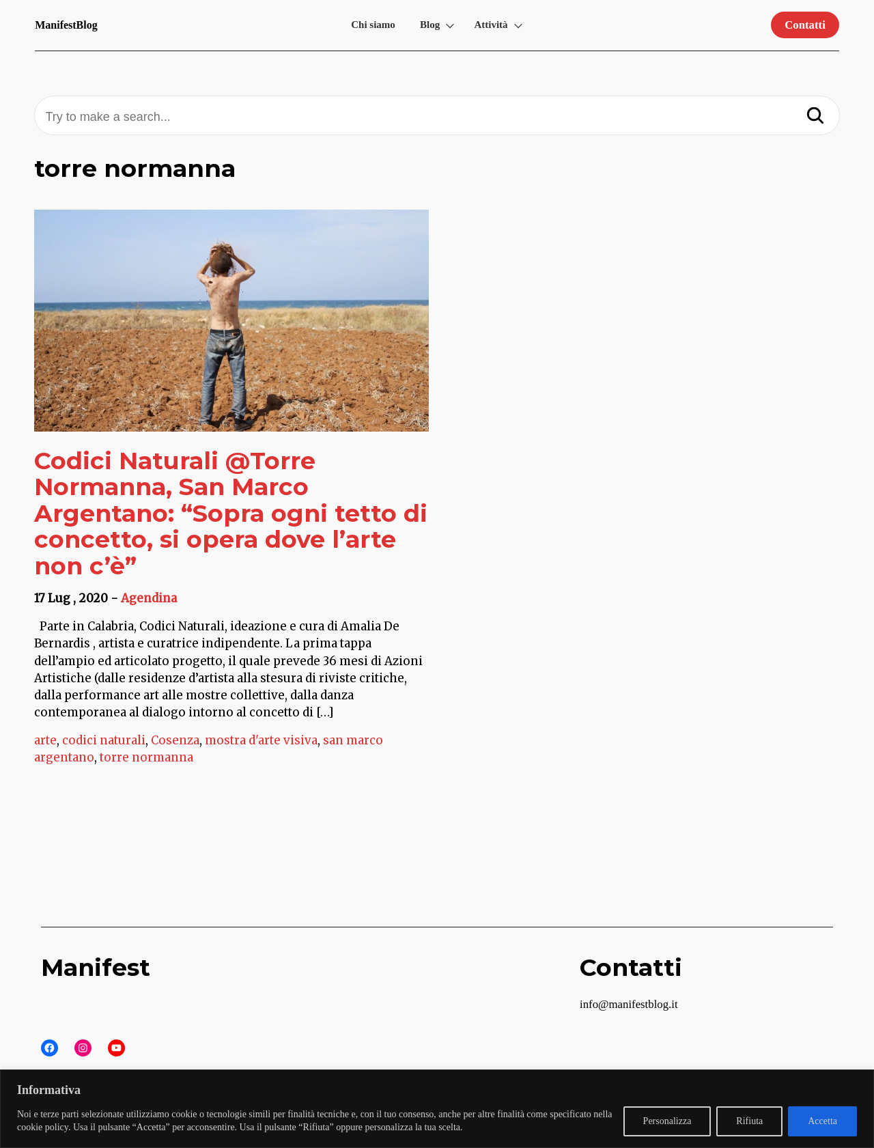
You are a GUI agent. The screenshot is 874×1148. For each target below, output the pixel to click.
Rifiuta (749, 1121)
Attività (490, 24)
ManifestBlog (66, 25)
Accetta (822, 1121)
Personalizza (667, 1121)
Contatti (805, 24)
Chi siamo (373, 24)
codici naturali (103, 740)
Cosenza (175, 740)
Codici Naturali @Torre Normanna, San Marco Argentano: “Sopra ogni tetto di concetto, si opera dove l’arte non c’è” (230, 513)
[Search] (815, 116)
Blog (430, 24)
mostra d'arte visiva (261, 740)
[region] (437, 1108)
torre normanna (146, 757)
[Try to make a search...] (436, 117)
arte (45, 740)
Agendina (149, 598)
